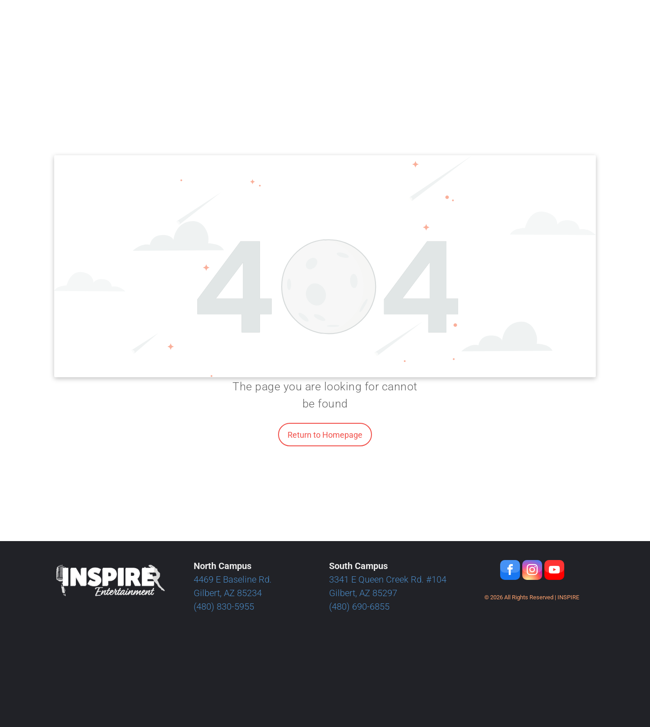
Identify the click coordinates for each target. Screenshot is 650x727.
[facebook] (510, 571)
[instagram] (532, 571)
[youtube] (554, 571)
